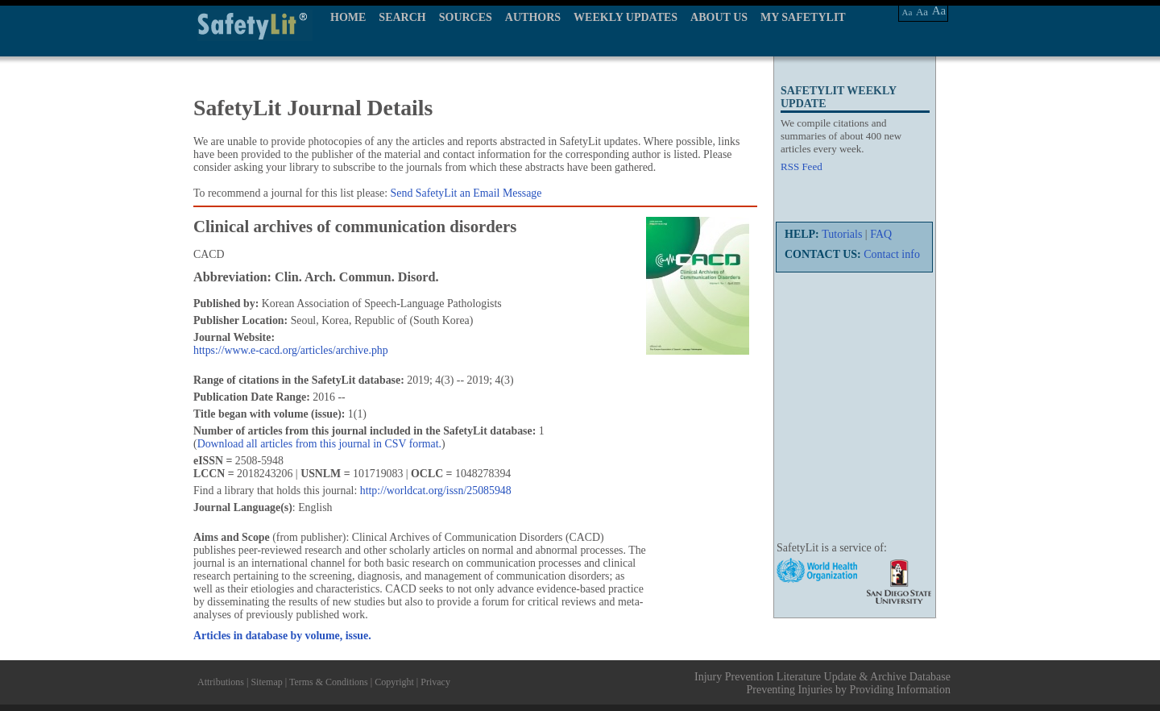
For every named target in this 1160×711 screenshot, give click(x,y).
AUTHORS (533, 17)
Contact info (892, 254)
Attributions (220, 682)
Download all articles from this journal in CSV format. (319, 444)
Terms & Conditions (328, 682)
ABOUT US (719, 17)
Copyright (394, 682)
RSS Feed (801, 166)
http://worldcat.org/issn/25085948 (436, 490)
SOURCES (465, 17)
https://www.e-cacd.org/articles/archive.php (290, 350)
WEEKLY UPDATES (625, 17)
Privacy (435, 682)
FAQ (881, 234)
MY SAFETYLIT (803, 17)
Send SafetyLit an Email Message (466, 193)
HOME (348, 17)
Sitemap (266, 682)
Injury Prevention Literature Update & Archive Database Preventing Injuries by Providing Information (822, 683)
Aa (907, 12)
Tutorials (842, 234)
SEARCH (402, 17)
